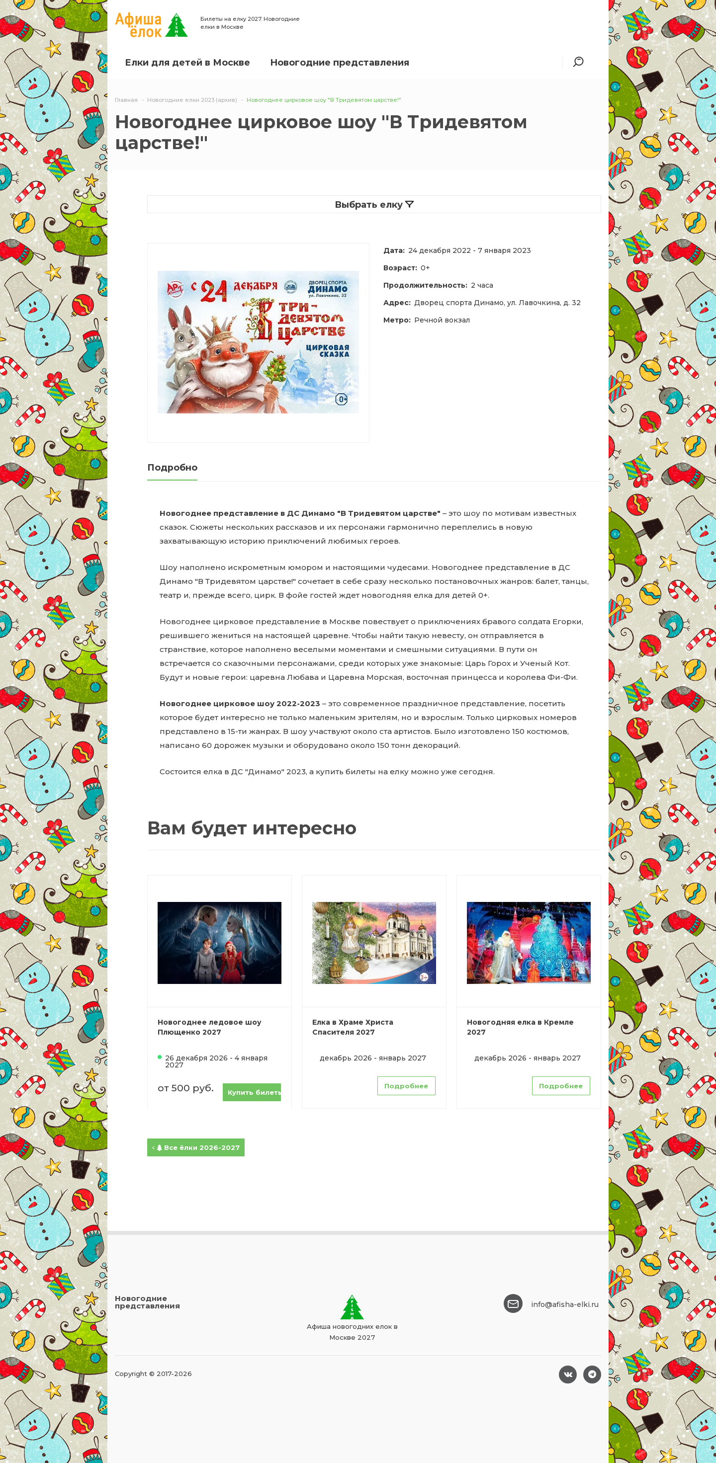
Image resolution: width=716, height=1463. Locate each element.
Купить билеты (254, 1092)
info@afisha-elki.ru (565, 1304)
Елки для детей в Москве (187, 62)
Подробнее (406, 1086)
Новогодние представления (339, 62)
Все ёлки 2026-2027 (196, 1147)
